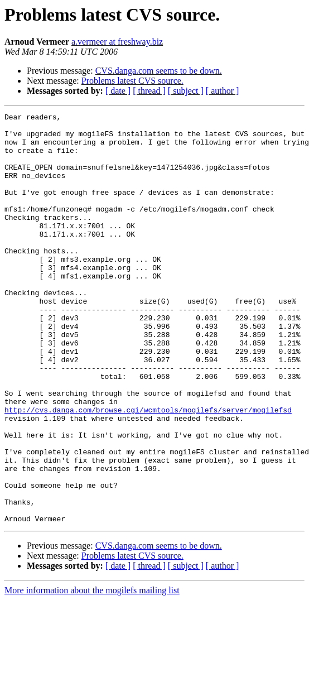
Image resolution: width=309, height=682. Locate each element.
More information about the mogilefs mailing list (92, 672)
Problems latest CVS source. (132, 80)
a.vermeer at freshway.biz (117, 41)
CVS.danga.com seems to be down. (158, 70)
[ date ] (118, 90)
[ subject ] (186, 90)
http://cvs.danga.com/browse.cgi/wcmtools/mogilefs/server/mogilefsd (148, 470)
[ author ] (222, 90)
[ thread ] (149, 90)
